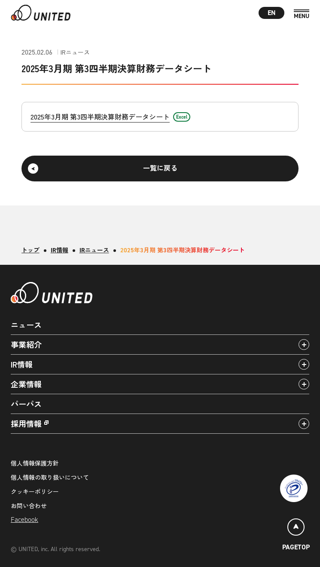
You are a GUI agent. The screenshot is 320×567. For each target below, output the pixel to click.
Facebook (24, 519)
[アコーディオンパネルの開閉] (304, 344)
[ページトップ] (296, 535)
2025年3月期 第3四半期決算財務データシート (100, 116)
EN (272, 12)
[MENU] (302, 14)
